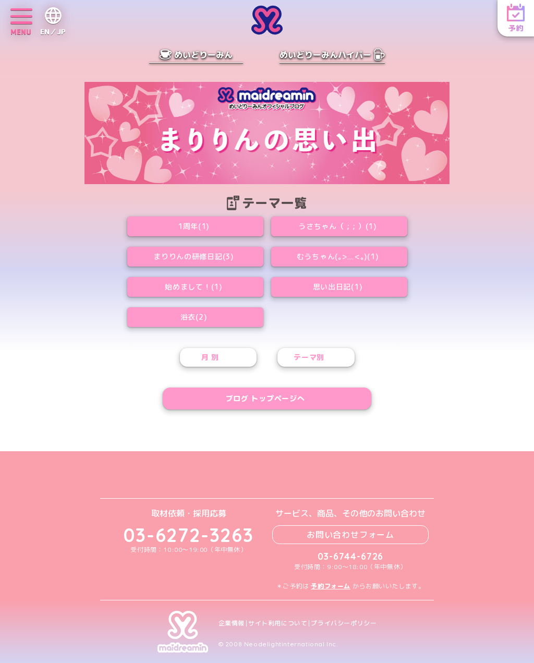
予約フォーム (330, 586)
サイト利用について (277, 623)
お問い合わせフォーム (350, 534)
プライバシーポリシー (344, 623)
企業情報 (232, 623)
